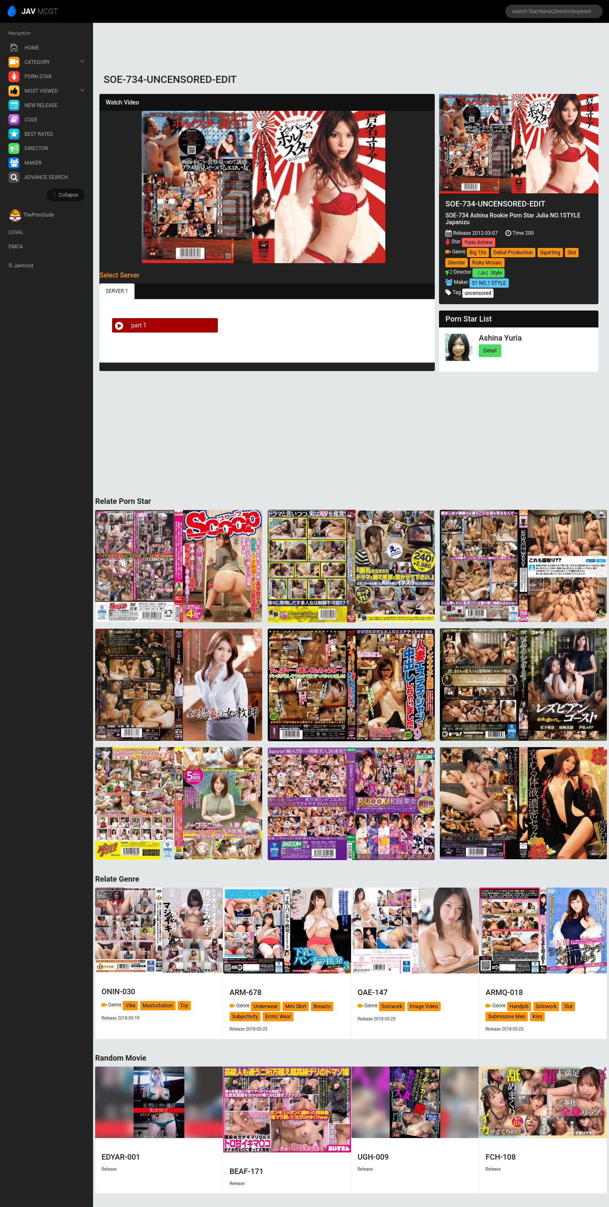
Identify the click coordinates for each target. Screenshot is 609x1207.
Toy (184, 1006)
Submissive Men (506, 1017)
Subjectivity (245, 1017)
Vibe (130, 1006)
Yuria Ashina (478, 242)
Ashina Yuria (500, 337)
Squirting (550, 253)
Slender (456, 263)
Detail (490, 351)
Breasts (322, 1006)
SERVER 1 (117, 291)
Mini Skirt (295, 1006)
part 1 (129, 325)
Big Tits (477, 253)
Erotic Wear (278, 1017)
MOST (33, 12)
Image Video (424, 1006)
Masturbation (158, 1006)
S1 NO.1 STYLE (489, 283)
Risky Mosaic (487, 263)
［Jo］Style (488, 273)
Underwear (265, 1006)
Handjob (519, 1006)
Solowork (392, 1006)
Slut (572, 253)
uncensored (478, 293)
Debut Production (513, 253)
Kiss (537, 1017)
